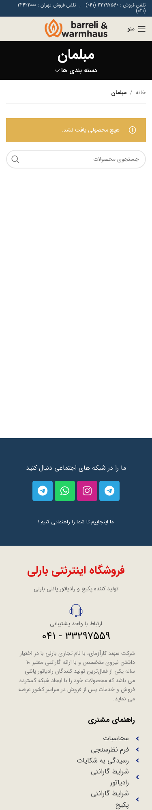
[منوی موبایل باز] (136, 29)
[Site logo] (76, 28)
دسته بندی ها (79, 71)
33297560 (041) (102, 5)
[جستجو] (76, 159)
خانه (141, 92)
